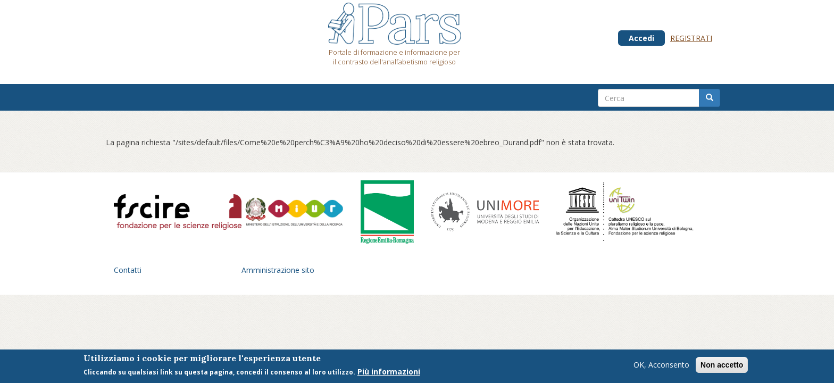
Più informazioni (388, 373)
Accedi (641, 38)
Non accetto (721, 366)
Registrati (691, 38)
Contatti (127, 270)
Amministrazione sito (277, 270)
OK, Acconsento (661, 366)
